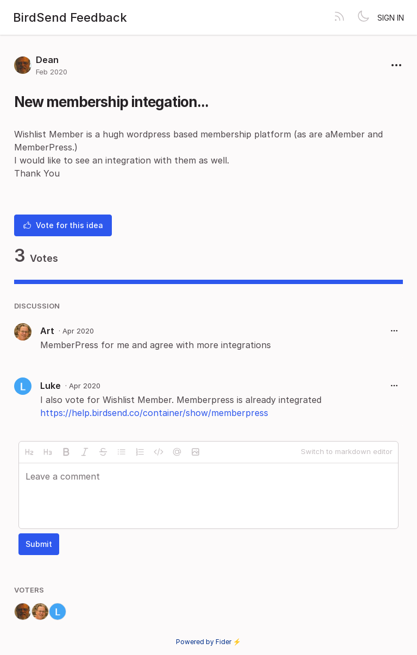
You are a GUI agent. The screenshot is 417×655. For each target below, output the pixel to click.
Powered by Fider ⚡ (208, 642)
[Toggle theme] (363, 17)
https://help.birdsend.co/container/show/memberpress (154, 412)
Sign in (390, 17)
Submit (39, 544)
